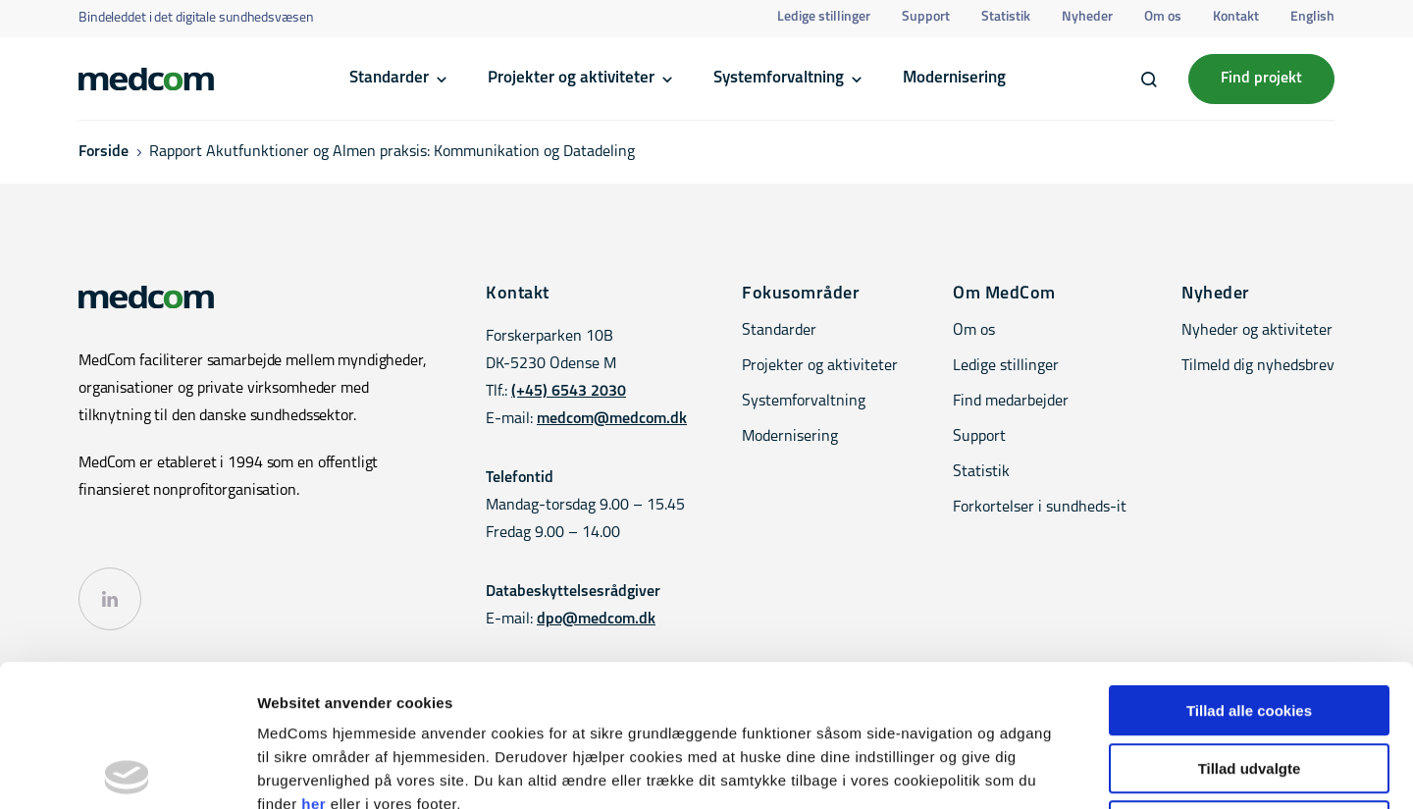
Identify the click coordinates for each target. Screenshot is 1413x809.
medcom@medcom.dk (612, 419)
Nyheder (1087, 17)
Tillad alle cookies (1249, 569)
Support (926, 17)
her (313, 662)
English (1312, 17)
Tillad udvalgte (1249, 627)
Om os (1162, 17)
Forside (103, 152)
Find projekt (1261, 78)
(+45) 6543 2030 (568, 392)
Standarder (389, 78)
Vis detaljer (1020, 770)
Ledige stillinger (823, 17)
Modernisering (954, 78)
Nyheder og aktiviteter (1257, 331)
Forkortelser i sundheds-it (1039, 507)
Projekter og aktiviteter (571, 78)
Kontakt (1236, 17)
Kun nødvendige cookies (1249, 683)
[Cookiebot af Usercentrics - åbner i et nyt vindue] (127, 770)
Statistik (1005, 17)
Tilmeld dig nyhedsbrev (1257, 366)
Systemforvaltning (778, 78)
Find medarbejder (1011, 401)
